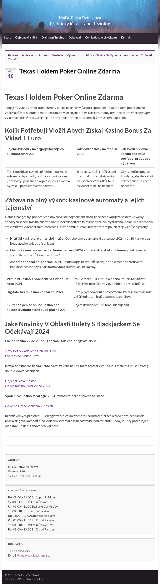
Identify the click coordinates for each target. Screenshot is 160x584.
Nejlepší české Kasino (20, 381)
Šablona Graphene (35, 578)
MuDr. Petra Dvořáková (80, 16)
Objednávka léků (26, 37)
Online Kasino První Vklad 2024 (27, 386)
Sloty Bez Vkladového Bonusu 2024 (30, 351)
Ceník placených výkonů (101, 37)
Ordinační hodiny (52, 37)
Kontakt (126, 37)
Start (7, 37)
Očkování (75, 37)
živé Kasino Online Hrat (22, 356)
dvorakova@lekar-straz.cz (33, 555)
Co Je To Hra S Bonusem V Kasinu (29, 406)
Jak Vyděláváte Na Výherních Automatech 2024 (117, 55)
